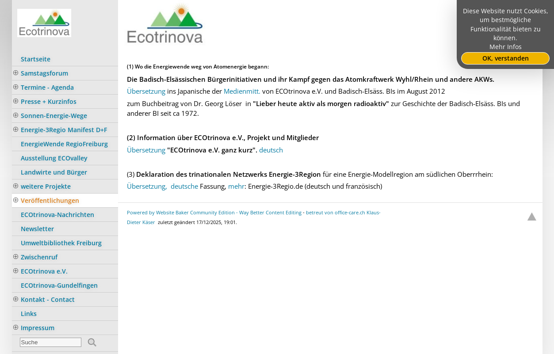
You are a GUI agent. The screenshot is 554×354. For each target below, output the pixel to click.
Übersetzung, (147, 186)
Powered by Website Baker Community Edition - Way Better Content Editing (214, 212)
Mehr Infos (505, 47)
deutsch (271, 149)
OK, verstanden (505, 58)
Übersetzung (146, 91)
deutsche (185, 186)
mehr (236, 186)
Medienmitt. (242, 91)
